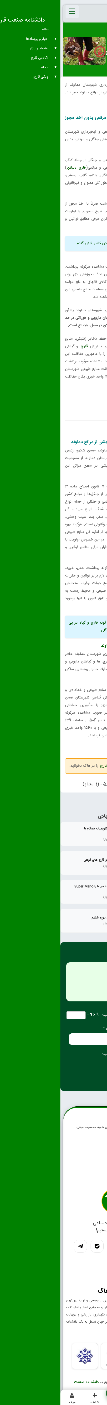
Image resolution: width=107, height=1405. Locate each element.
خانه (101, 39)
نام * (97, 1028)
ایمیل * (48, 1028)
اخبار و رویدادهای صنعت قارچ (75, 39)
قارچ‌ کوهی (93, 509)
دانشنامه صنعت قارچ (38, 1385)
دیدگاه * (94, 958)
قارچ (23, 346)
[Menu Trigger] (11, 11)
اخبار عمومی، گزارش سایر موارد (83, 44)
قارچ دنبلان (16, 168)
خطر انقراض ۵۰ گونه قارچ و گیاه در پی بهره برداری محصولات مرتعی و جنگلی (53, 627)
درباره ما (92, 1180)
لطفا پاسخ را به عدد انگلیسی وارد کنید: (71, 1015)
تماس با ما (90, 1171)
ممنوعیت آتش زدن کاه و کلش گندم (43, 243)
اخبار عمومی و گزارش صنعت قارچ (66, 766)
